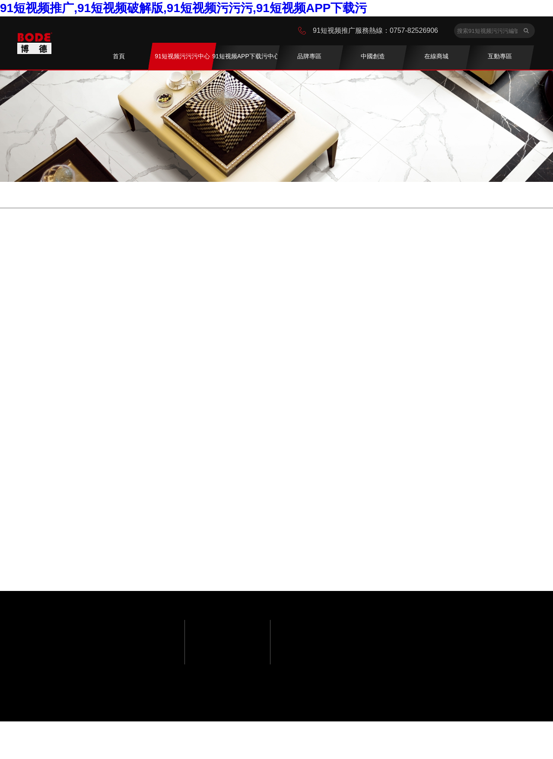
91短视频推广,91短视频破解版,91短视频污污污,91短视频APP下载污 (183, 8)
